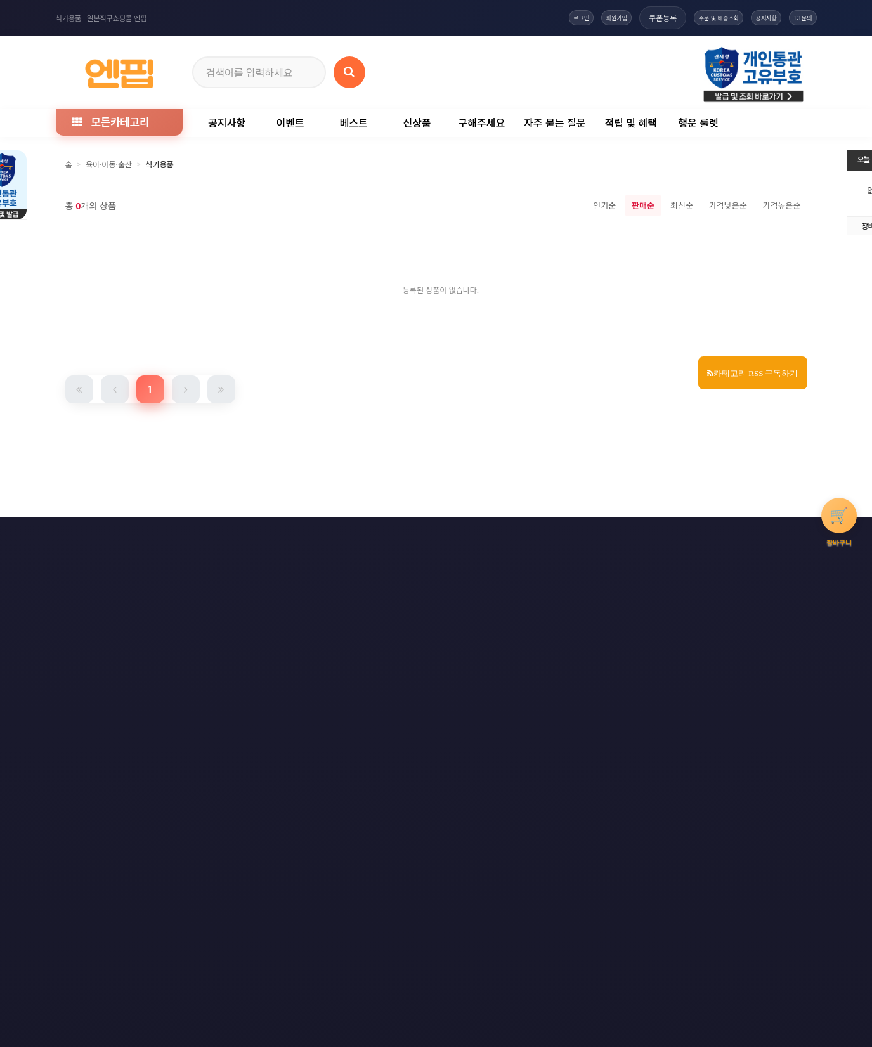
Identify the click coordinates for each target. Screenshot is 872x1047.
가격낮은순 (728, 205)
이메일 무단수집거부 (254, 536)
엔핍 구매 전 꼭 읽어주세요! (622, 719)
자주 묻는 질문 (554, 122)
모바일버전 (792, 536)
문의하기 (449, 536)
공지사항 (742, 17)
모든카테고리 (110, 121)
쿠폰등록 (607, 17)
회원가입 (552, 17)
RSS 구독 (581, 536)
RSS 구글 (648, 536)
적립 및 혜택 (630, 122)
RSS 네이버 (719, 536)
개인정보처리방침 (155, 536)
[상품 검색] (349, 72)
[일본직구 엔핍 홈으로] (119, 70)
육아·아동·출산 (109, 164)
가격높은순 (782, 205)
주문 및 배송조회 (674, 17)
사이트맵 (515, 536)
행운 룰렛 (698, 122)
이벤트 (290, 122)
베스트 (353, 122)
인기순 (604, 205)
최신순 (681, 205)
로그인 (501, 17)
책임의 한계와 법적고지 (360, 536)
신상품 (417, 122)
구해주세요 (482, 122)
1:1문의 (795, 17)
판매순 (643, 205)
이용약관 (76, 536)
